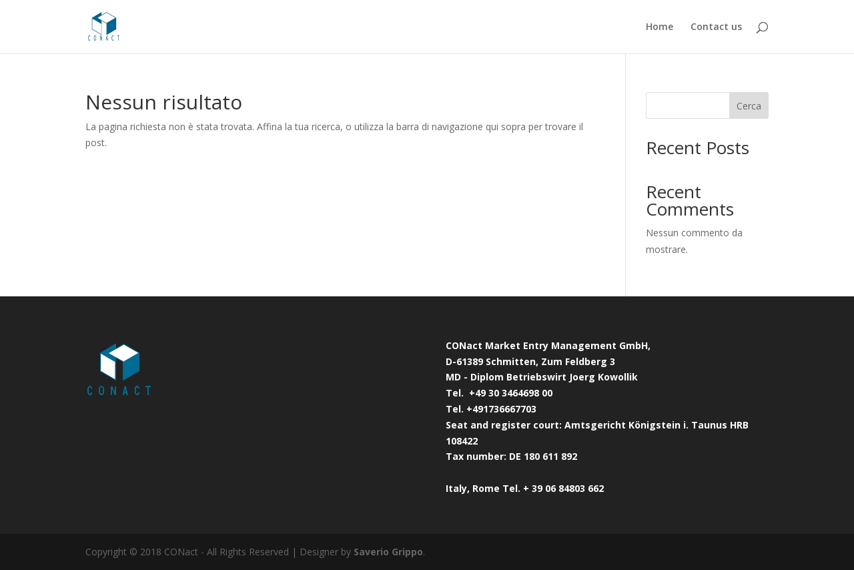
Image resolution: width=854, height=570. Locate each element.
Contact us (716, 27)
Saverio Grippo (388, 551)
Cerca (749, 105)
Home (659, 27)
